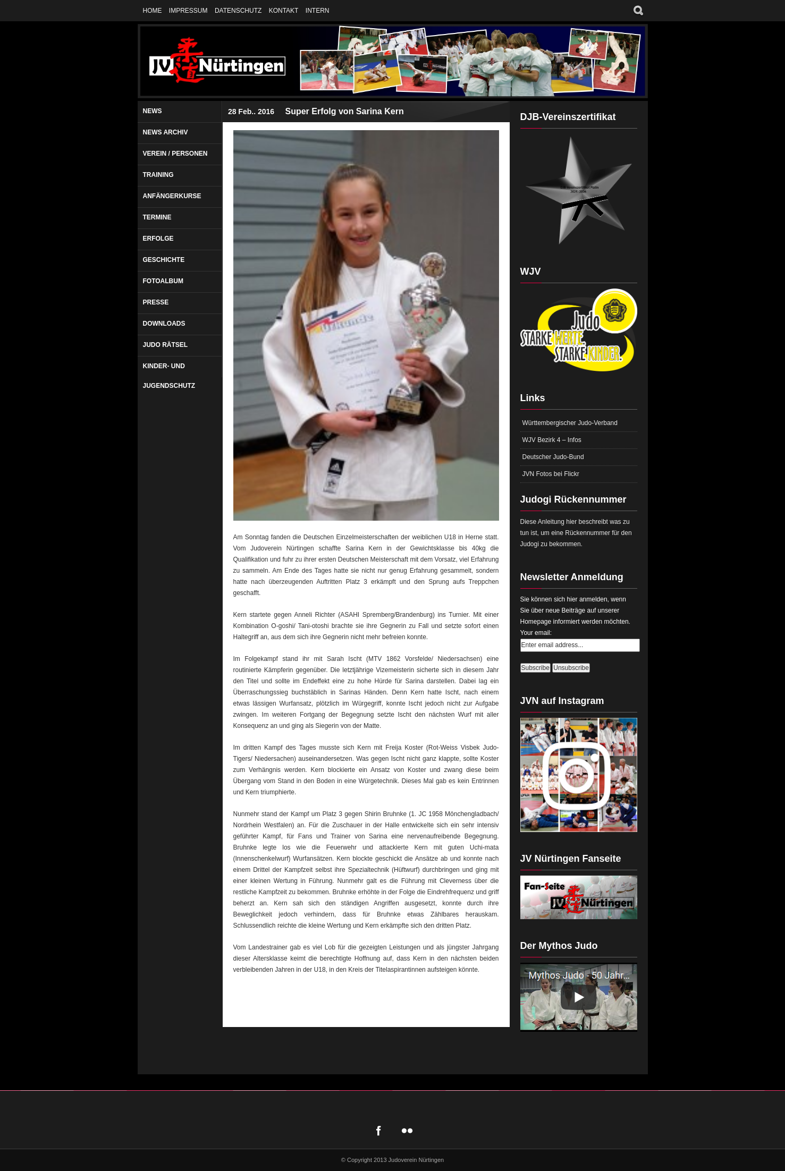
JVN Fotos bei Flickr (550, 474)
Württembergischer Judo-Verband (570, 423)
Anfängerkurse (172, 196)
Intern (318, 10)
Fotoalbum (163, 281)
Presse (156, 302)
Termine (157, 217)
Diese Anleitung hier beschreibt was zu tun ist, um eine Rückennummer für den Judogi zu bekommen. (576, 533)
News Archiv (165, 132)
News (152, 111)
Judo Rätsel (165, 345)
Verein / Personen (175, 153)
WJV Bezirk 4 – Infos (551, 440)
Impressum (188, 10)
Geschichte (164, 260)
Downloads (164, 323)
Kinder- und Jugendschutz (169, 375)
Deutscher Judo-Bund (553, 457)
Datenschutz (238, 10)
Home (152, 10)
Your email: (536, 633)
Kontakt (284, 10)
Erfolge (158, 238)
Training (158, 175)
